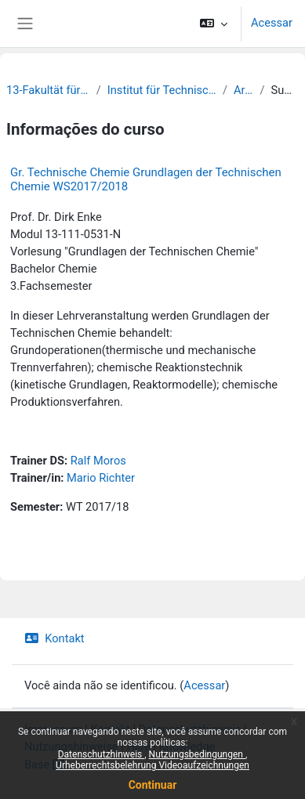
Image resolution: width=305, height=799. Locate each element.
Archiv (244, 90)
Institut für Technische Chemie (161, 90)
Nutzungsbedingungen (197, 754)
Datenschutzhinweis (101, 754)
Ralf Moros (98, 461)
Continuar (153, 785)
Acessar (271, 23)
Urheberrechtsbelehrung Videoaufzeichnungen (152, 765)
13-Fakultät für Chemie (48, 90)
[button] (214, 23)
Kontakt (54, 638)
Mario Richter (101, 478)
